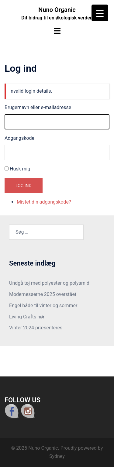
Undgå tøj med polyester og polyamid (49, 283)
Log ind (24, 185)
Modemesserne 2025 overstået (42, 294)
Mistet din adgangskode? (44, 202)
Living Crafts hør (27, 317)
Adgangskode (19, 138)
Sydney (57, 456)
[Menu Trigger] (100, 13)
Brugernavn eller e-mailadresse (38, 107)
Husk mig (20, 169)
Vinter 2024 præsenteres (35, 328)
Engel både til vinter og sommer (43, 305)
